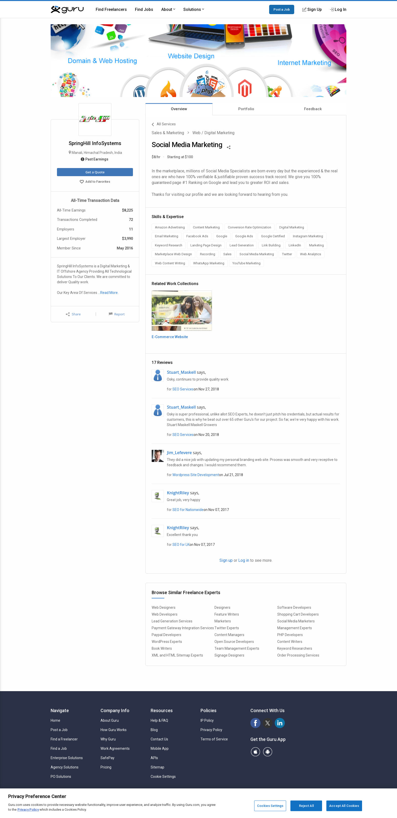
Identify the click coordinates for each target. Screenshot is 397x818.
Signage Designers (229, 655)
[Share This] (228, 147)
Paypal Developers (166, 635)
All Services (164, 124)
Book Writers (162, 648)
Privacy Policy (211, 730)
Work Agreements (115, 748)
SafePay (107, 758)
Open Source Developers (234, 642)
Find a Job (59, 748)
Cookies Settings (270, 806)
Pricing (106, 767)
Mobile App (160, 748)
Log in (243, 560)
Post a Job (281, 9)
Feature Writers (226, 614)
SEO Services (183, 389)
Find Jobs (144, 9)
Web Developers (164, 614)
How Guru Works (114, 730)
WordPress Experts (167, 642)
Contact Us (159, 739)
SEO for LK (180, 545)
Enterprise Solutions (67, 758)
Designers (222, 607)
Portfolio (246, 109)
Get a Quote (94, 172)
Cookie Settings (163, 777)
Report (117, 314)
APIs (154, 758)
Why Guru (108, 739)
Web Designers (163, 607)
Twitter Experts (226, 628)
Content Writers (289, 642)
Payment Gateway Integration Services (183, 628)
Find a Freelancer (64, 739)
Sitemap (157, 767)
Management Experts (294, 628)
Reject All (306, 806)
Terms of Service (214, 739)
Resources (162, 710)
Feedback (313, 109)
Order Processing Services (298, 655)
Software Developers (294, 607)
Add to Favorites (95, 182)
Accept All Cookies (344, 806)
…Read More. (108, 293)
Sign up (226, 560)
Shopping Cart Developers (298, 614)
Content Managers (229, 635)
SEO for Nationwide (188, 510)
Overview (179, 109)
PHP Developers (290, 635)
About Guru (110, 720)
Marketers (222, 621)
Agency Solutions (64, 767)
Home (55, 720)
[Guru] (67, 9)
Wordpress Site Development (195, 475)
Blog (154, 730)
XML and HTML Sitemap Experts (177, 655)
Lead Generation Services (172, 621)
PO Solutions (61, 777)
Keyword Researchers (294, 648)
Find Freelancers (111, 9)
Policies (208, 710)
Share (73, 314)
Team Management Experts (236, 648)
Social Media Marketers (296, 621)
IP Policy (207, 720)
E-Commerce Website (170, 337)
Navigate (60, 710)
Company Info (115, 710)
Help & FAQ (159, 720)
